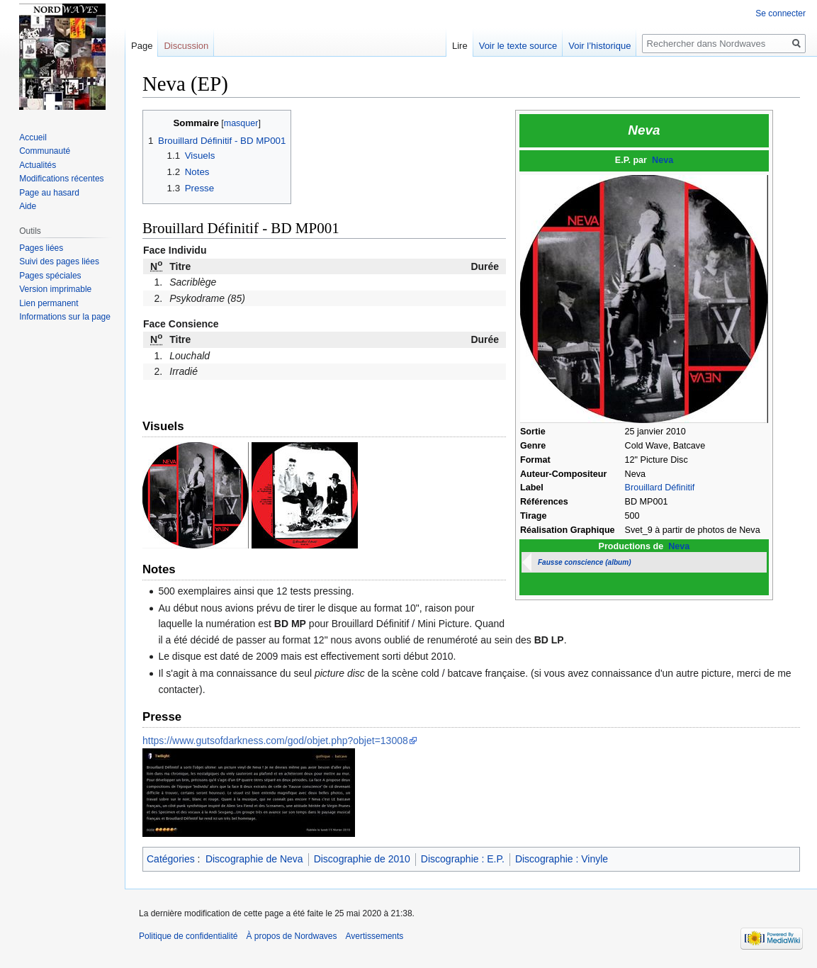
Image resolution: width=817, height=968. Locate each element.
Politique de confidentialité (188, 936)
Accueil (33, 137)
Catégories (171, 859)
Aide (27, 206)
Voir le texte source (518, 45)
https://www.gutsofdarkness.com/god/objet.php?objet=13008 (275, 740)
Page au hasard (49, 193)
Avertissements (375, 936)
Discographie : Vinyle (561, 859)
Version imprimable (55, 289)
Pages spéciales (50, 276)
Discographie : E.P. (463, 859)
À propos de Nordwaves (291, 936)
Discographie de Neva (254, 859)
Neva (662, 160)
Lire (460, 45)
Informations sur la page (65, 317)
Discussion (186, 45)
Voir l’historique (599, 45)
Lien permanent (48, 303)
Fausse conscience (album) (584, 562)
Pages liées (41, 248)
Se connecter (780, 13)
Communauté (44, 151)
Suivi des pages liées (59, 261)
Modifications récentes (61, 179)
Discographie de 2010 (362, 859)
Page (141, 45)
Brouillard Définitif (660, 488)
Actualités (37, 165)
